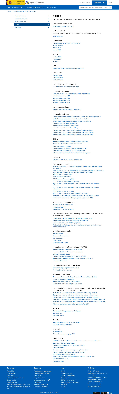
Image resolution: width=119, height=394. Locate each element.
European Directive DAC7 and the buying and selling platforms (71, 93)
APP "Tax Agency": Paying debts (62, 174)
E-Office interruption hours (68, 380)
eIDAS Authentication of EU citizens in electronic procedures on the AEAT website (77, 341)
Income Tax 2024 (58, 45)
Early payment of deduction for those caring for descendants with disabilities (75, 295)
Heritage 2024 (57, 57)
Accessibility (10, 371)
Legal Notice (10, 375)
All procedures (51, 7)
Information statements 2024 (61, 98)
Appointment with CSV (59, 207)
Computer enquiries (59, 347)
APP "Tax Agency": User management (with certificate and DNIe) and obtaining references (76, 188)
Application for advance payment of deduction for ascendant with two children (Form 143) (79, 299)
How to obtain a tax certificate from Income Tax (66, 43)
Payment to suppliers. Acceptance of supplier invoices (69, 352)
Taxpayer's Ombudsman (95, 379)
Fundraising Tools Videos (60, 242)
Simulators (64, 384)
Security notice (11, 373)
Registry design (65, 378)
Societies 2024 (57, 75)
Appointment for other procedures (63, 204)
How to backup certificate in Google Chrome (66, 125)
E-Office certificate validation (15, 378)
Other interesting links (94, 386)
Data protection (11, 380)
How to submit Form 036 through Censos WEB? (67, 109)
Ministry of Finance (93, 371)
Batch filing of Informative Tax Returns (64, 343)
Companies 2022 (58, 79)
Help (14, 11)
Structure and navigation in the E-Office (18, 384)
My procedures (57, 313)
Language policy (12, 382)
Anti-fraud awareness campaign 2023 (64, 334)
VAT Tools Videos (58, 238)
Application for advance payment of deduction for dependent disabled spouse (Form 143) (79, 301)
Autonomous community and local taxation (98, 374)
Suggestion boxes (39, 378)
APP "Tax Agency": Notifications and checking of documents (70, 193)
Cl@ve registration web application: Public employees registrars (71, 153)
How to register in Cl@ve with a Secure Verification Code (69, 148)
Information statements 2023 (61, 100)
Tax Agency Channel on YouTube (63, 26)
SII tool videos (57, 240)
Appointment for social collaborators (63, 209)
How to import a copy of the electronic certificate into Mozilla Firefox (72, 130)
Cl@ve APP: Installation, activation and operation (67, 159)
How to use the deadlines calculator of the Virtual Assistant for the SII (73, 258)
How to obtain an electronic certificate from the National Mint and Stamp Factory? (76, 116)
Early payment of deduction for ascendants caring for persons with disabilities (75, 297)
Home (9, 11)
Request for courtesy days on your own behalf (66, 281)
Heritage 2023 (57, 59)
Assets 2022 (56, 61)
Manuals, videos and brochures (26, 11)
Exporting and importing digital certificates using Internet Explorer (72, 121)
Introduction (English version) (61, 254)
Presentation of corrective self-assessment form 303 (68, 68)
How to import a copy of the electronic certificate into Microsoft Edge (73, 134)
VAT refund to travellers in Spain (62, 324)
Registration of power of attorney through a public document (70, 220)
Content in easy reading (68, 375)
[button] (110, 2)
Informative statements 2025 (61, 96)
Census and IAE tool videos (61, 236)
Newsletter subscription (41, 384)
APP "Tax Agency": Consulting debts (63, 179)
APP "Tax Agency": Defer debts (62, 176)
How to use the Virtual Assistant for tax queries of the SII (69, 256)
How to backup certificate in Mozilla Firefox (65, 123)
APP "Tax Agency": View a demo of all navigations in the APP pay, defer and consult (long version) (77, 167)
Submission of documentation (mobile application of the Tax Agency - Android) (76, 195)
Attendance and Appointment (42, 371)
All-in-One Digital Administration (62, 270)
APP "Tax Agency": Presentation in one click (66, 181)
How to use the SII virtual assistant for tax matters (67, 249)
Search (63, 371)
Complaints (37, 382)
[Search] (94, 7)
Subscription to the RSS (41, 386)
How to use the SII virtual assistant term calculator (67, 252)
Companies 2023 (58, 77)
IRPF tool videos (58, 233)
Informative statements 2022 (61, 102)
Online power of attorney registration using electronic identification (72, 218)
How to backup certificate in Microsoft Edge (65, 128)
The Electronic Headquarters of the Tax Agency (67, 311)
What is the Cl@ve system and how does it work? (67, 144)
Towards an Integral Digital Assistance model (66, 268)
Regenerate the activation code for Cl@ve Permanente (69, 150)
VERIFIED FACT (58, 36)
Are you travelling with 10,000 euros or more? (66, 322)
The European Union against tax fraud (64, 354)
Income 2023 (57, 47)
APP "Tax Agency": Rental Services (63, 191)
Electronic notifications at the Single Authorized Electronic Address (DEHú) (75, 277)
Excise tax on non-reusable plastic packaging (66, 86)
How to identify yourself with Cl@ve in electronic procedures (70, 141)
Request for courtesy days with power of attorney (67, 283)
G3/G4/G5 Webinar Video (60, 359)
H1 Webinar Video (58, 361)
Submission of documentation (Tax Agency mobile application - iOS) (73, 198)
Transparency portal (94, 384)
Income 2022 (57, 50)
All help (63, 386)
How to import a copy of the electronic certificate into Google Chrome (73, 132)
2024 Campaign (57, 331)
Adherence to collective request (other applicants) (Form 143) (71, 304)
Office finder (37, 375)
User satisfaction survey (42, 380)
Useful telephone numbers (41, 373)
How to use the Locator (60, 261)
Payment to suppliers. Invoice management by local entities (70, 350)
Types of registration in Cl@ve (62, 146)
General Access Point (95, 381)
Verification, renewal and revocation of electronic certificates (70, 119)
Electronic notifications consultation (63, 279)
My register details (58, 315)
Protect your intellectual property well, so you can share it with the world (74, 356)
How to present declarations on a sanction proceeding (69, 345)
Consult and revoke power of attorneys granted (66, 223)
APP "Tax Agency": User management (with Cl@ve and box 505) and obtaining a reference (76, 184)
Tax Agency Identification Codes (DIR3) (18, 387)
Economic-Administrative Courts (97, 377)
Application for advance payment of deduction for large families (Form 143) (75, 292)
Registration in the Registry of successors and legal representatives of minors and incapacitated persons (77, 225)
